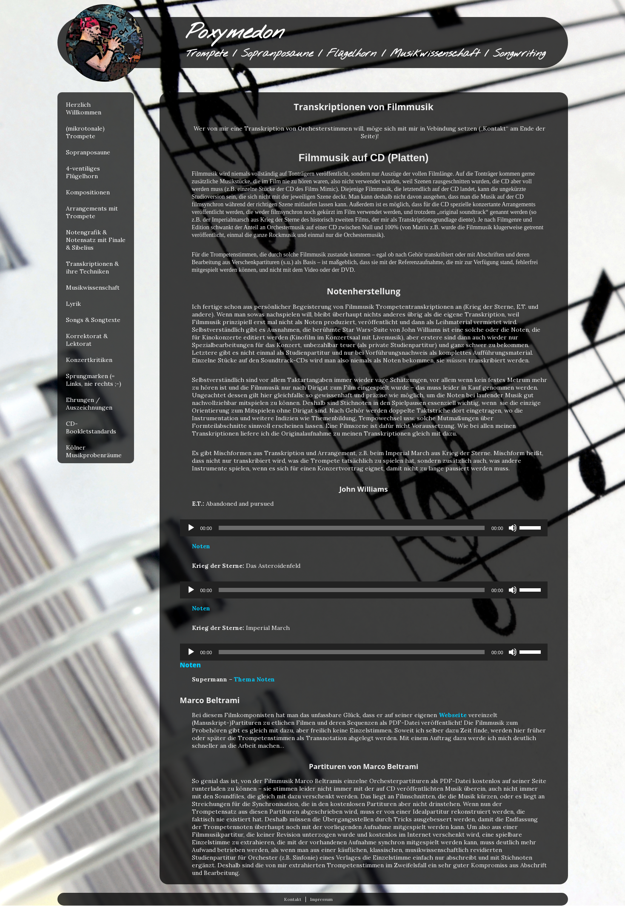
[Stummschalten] (512, 528)
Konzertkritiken (89, 360)
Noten (201, 546)
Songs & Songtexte (93, 320)
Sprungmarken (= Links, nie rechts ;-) (93, 379)
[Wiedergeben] (191, 528)
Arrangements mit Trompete (92, 212)
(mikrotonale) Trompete (85, 132)
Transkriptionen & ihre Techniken (92, 267)
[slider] (352, 528)
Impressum (321, 899)
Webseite (453, 715)
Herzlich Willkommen (83, 108)
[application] (364, 527)
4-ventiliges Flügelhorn (83, 172)
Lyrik (73, 304)
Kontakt (292, 899)
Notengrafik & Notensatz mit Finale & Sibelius (96, 239)
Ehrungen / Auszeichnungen (89, 403)
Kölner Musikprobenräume (94, 451)
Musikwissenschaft (93, 287)
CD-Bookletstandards (91, 427)
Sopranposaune (88, 152)
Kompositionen (88, 192)
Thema (244, 679)
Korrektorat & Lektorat (87, 340)
